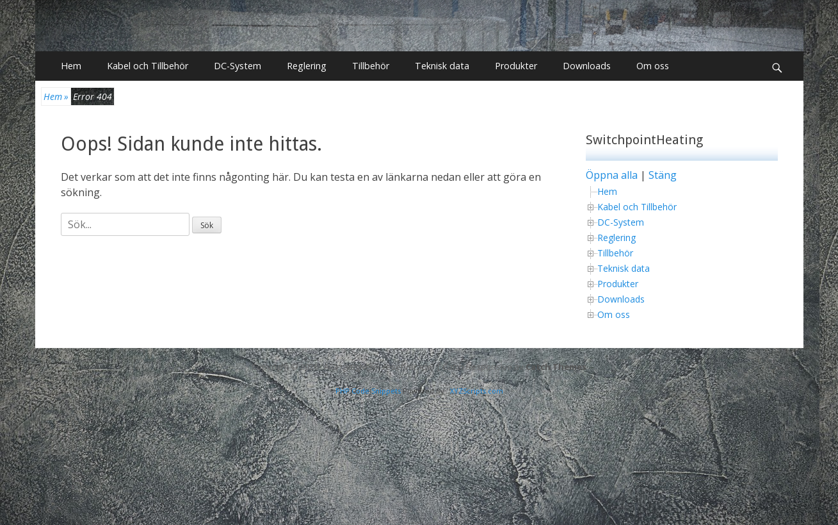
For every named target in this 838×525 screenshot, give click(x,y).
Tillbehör (370, 66)
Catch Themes (556, 366)
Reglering (306, 66)
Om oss (652, 66)
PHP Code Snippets (368, 391)
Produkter (516, 66)
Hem (71, 66)
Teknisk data (442, 66)
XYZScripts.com (476, 391)
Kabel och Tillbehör (147, 66)
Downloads (587, 66)
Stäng (663, 175)
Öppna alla (612, 175)
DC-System (237, 66)
